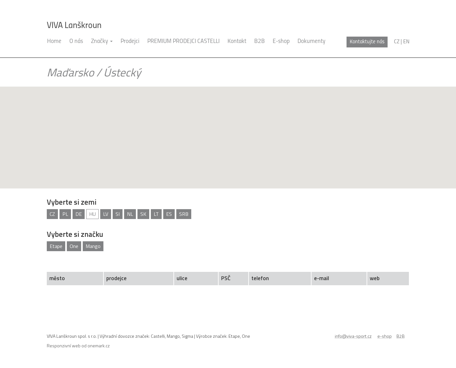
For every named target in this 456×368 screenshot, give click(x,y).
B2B (259, 42)
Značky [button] (102, 42)
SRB (183, 214)
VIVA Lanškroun (74, 25)
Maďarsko (70, 72)
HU (92, 214)
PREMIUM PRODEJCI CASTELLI (183, 42)
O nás (76, 42)
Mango (93, 246)
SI (118, 214)
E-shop (281, 42)
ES (169, 214)
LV (105, 214)
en (406, 42)
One (74, 246)
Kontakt (237, 42)
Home (54, 42)
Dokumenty (312, 42)
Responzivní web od (78, 345)
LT (156, 214)
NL (130, 214)
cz (396, 42)
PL (65, 214)
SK (143, 214)
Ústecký (122, 72)
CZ (52, 214)
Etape (56, 246)
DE (78, 214)
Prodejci (130, 42)
